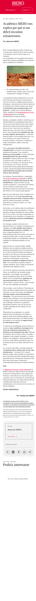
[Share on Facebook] (19, 452)
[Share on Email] (30, 452)
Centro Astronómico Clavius (14, 178)
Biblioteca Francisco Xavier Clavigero (17, 369)
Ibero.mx (27, 10)
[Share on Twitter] (7, 452)
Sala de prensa (10, 10)
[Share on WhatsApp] (24, 452)
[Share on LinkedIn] (13, 452)
